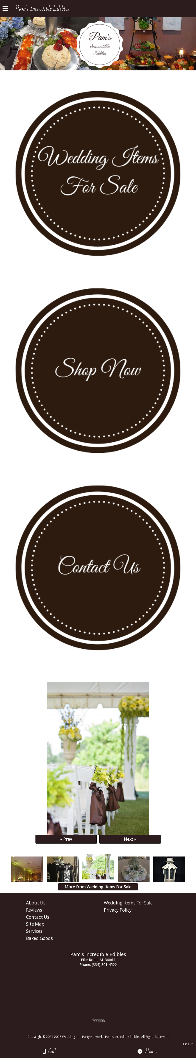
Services (34, 931)
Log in (188, 1043)
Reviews (34, 910)
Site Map (35, 924)
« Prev (66, 839)
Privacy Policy (118, 910)
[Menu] (5, 9)
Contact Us (37, 917)
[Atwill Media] (102, 1031)
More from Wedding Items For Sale (98, 887)
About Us (35, 903)
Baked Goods (39, 938)
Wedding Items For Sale (128, 903)
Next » (130, 839)
